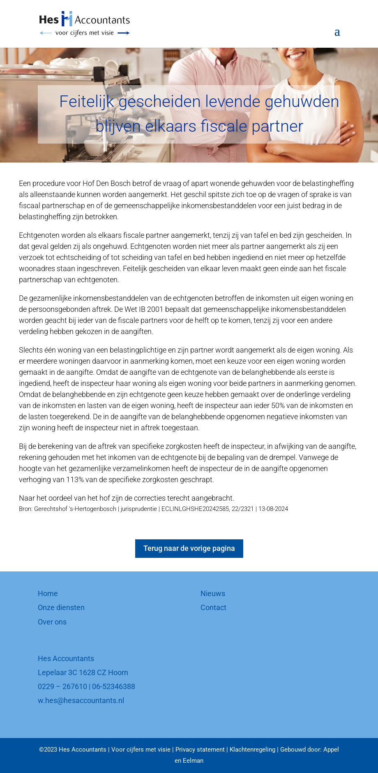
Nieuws (213, 593)
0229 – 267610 (62, 686)
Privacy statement (200, 749)
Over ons (52, 621)
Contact (213, 607)
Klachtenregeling (252, 749)
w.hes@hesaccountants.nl (81, 700)
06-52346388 (113, 686)
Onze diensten (61, 607)
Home (48, 593)
